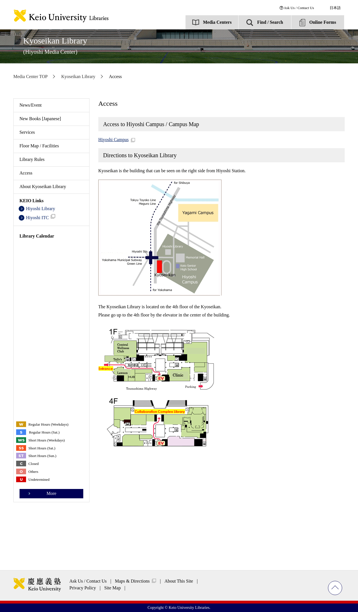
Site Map (112, 587)
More (51, 493)
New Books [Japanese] (40, 118)
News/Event (31, 105)
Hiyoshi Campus (113, 139)
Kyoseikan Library (55, 45)
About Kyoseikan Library (43, 186)
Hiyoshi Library (40, 208)
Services (27, 132)
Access (26, 173)
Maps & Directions (132, 581)
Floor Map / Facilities (39, 145)
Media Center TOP (30, 76)
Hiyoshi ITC (41, 217)
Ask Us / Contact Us (299, 8)
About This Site (179, 581)
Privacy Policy (82, 587)
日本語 (335, 8)
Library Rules (32, 159)
